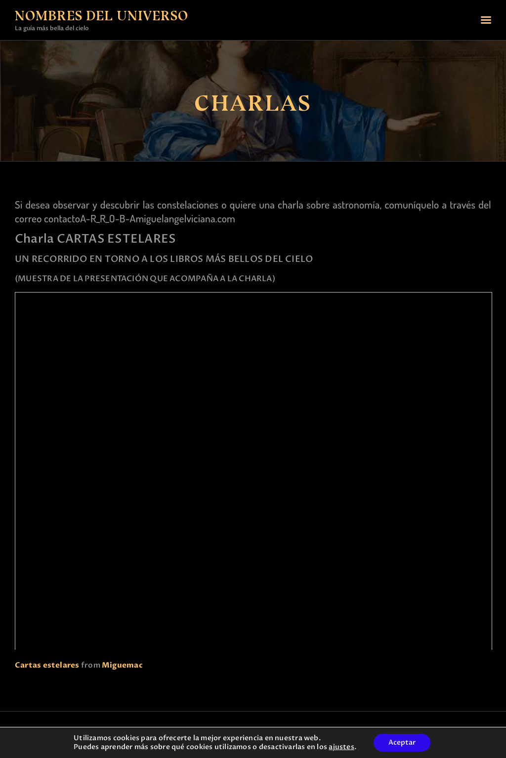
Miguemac (122, 665)
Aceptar (402, 742)
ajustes (341, 747)
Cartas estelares (47, 665)
